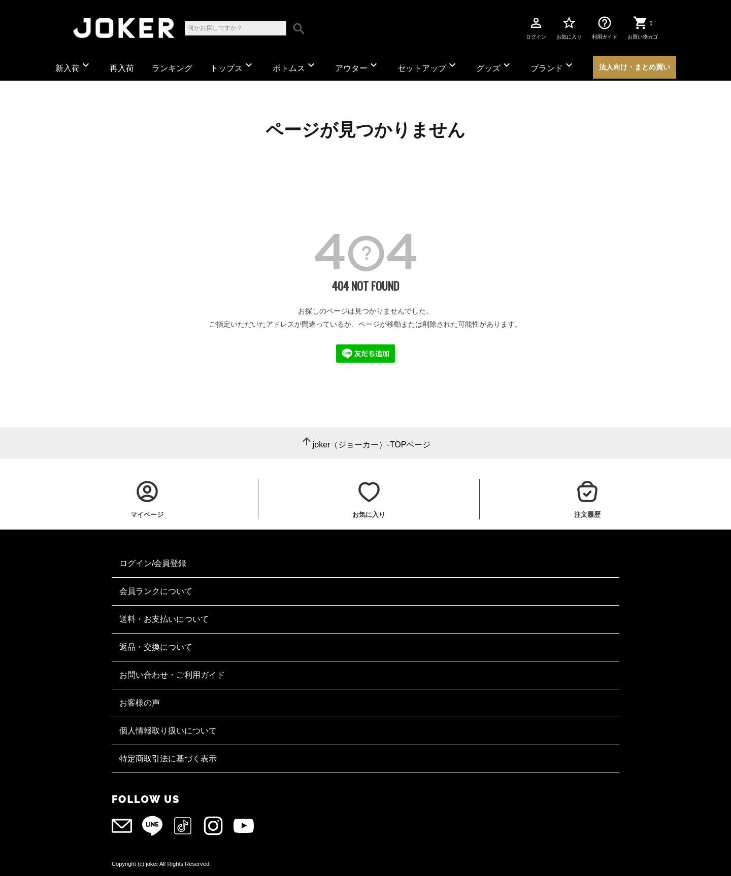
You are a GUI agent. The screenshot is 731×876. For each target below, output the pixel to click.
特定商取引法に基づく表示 (168, 758)
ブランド (552, 66)
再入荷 (122, 68)
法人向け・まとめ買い (634, 67)
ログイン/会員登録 (152, 563)
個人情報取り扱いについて (168, 730)
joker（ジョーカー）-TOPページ (372, 444)
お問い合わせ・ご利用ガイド (172, 675)
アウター (357, 66)
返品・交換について (155, 647)
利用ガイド (604, 27)
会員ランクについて (155, 591)
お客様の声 (139, 702)
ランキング (172, 68)
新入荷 (73, 66)
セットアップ (427, 66)
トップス (232, 66)
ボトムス (295, 66)
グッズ (494, 66)
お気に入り (569, 27)
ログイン (536, 27)
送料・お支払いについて (164, 619)
